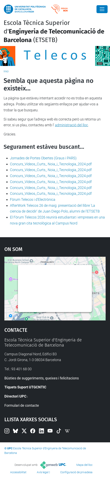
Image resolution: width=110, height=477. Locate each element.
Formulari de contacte (21, 405)
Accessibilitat (18, 472)
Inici (6, 71)
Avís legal (42, 472)
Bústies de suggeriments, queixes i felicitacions (41, 378)
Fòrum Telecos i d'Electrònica (32, 199)
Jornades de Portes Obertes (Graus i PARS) (43, 158)
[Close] (102, 9)
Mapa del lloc (84, 464)
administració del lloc (71, 125)
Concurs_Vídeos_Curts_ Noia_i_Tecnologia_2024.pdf (51, 164)
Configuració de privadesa (76, 472)
